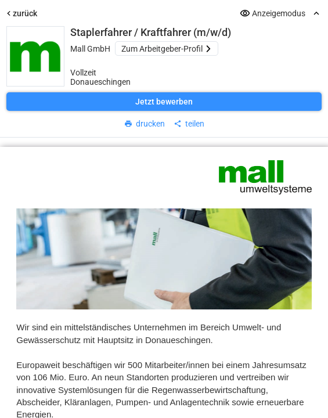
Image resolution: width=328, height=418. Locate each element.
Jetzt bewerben (164, 101)
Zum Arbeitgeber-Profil (166, 48)
